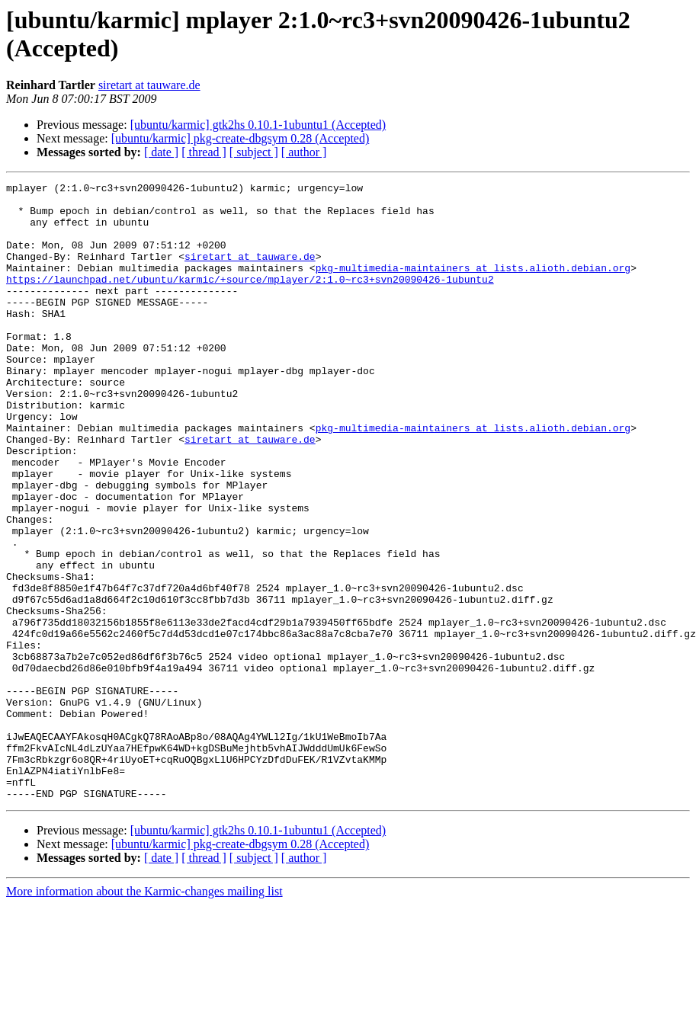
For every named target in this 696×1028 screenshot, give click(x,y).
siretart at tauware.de (149, 84)
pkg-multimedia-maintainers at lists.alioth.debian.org (473, 286)
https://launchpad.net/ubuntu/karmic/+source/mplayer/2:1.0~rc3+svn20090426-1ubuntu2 (250, 299)
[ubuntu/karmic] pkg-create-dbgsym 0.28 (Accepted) (240, 138)
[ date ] (161, 152)
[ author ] (304, 152)
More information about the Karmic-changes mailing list (144, 1014)
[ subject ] (253, 152)
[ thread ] (203, 152)
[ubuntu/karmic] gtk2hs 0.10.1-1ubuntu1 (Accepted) (258, 124)
